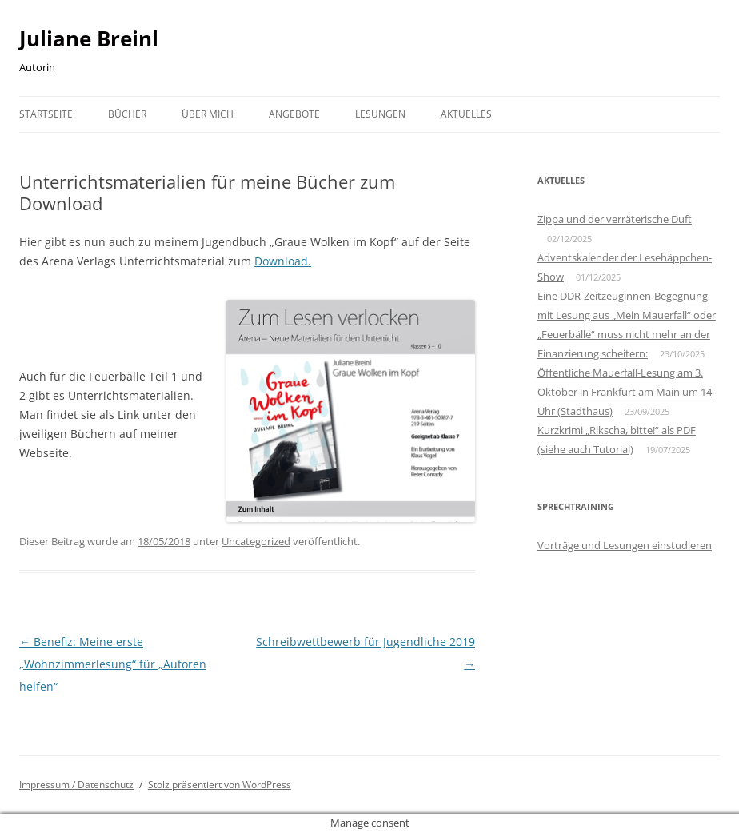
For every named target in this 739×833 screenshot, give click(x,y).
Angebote (294, 114)
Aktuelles (466, 114)
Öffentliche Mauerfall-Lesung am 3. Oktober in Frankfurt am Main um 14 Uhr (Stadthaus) (624, 391)
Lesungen (380, 114)
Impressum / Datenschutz (76, 784)
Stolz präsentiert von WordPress (219, 784)
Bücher (127, 114)
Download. (282, 261)
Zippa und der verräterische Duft (614, 219)
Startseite (46, 114)
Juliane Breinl (88, 38)
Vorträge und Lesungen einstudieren (624, 545)
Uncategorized (256, 541)
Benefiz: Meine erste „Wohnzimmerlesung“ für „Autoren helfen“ (112, 664)
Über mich (208, 114)
